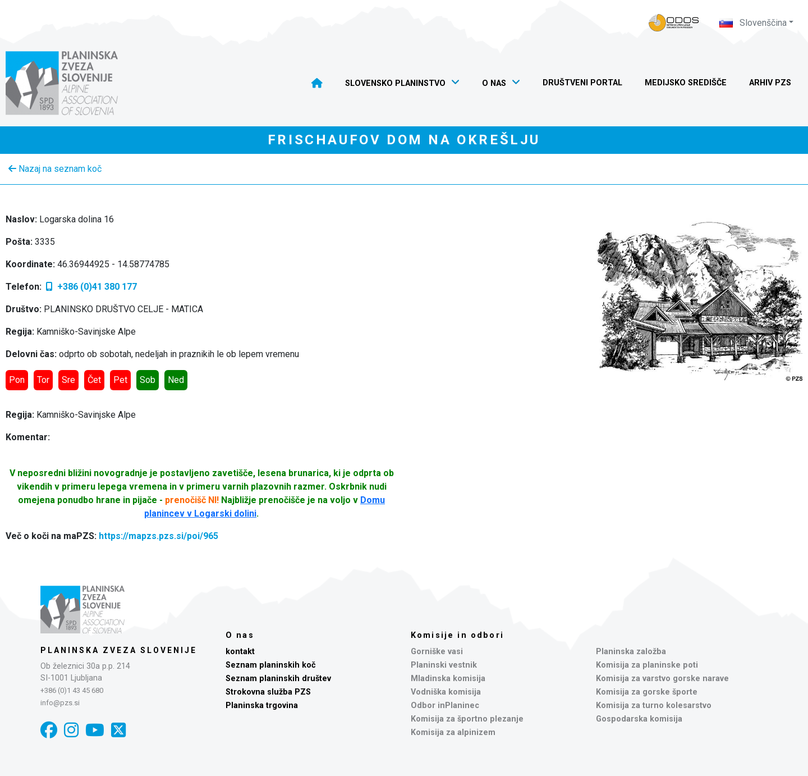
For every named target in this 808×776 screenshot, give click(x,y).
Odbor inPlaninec (445, 705)
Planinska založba (631, 651)
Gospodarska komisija (639, 719)
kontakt (240, 651)
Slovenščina (753, 22)
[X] (118, 730)
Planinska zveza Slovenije (118, 650)
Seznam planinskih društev (278, 678)
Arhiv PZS (770, 83)
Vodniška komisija (446, 692)
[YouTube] (94, 730)
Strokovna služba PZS (268, 692)
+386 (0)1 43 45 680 (71, 690)
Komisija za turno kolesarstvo (653, 705)
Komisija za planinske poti (647, 665)
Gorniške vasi (437, 651)
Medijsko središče (686, 83)
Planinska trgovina (262, 705)
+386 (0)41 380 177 (90, 286)
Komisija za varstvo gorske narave (662, 678)
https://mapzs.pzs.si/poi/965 (158, 536)
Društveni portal (582, 83)
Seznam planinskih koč (271, 665)
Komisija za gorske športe (646, 692)
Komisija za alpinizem (453, 732)
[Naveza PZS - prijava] (673, 22)
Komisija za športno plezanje (467, 719)
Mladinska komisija (448, 678)
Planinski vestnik (444, 665)
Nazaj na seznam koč (55, 168)
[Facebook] (48, 730)
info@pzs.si (60, 703)
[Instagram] (71, 730)
